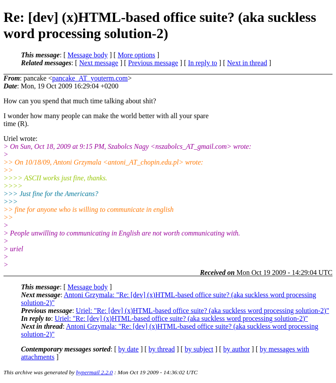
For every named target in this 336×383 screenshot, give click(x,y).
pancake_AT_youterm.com (90, 78)
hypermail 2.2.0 (94, 372)
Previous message (153, 63)
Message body (87, 55)
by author (236, 349)
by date (128, 349)
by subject (199, 349)
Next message (98, 63)
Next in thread (247, 63)
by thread (162, 349)
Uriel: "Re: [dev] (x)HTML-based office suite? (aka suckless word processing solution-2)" (202, 310)
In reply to (202, 63)
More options (136, 55)
